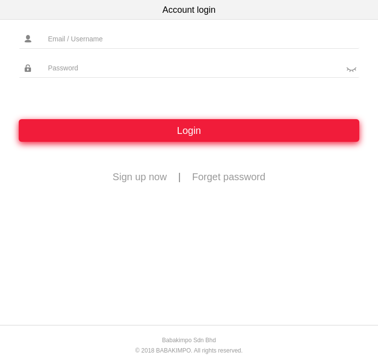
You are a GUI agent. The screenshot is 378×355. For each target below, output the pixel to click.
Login (189, 130)
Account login (189, 10)
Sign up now (140, 176)
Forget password (228, 176)
